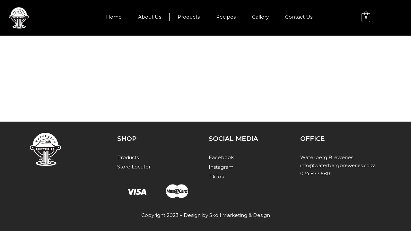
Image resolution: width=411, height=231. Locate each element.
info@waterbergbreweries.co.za (339, 165)
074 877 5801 (316, 173)
